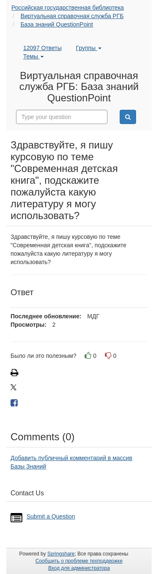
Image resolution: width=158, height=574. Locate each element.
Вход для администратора (79, 568)
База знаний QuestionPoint (57, 24)
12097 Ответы (42, 48)
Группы (89, 48)
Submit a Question (51, 516)
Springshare (61, 554)
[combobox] (62, 117)
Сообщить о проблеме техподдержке (79, 561)
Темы (33, 56)
